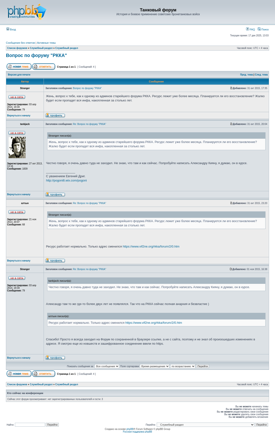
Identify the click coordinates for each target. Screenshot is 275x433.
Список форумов (17, 48)
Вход (11, 29)
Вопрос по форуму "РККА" (36, 55)
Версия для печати (19, 74)
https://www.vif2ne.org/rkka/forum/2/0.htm (151, 246)
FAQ (250, 29)
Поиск (263, 29)
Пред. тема (246, 74)
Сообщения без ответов (20, 42)
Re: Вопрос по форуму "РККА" (89, 124)
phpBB (129, 429)
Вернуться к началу (18, 115)
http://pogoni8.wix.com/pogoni (66, 180)
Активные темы (46, 42)
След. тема (261, 74)
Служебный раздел (41, 48)
